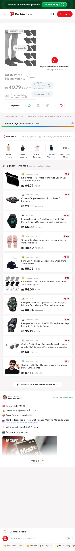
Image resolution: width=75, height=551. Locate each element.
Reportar (14, 105)
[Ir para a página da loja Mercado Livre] (18, 96)
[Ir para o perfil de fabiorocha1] (12, 397)
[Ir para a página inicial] (21, 14)
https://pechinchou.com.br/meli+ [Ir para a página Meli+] (23, 422)
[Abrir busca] (53, 14)
